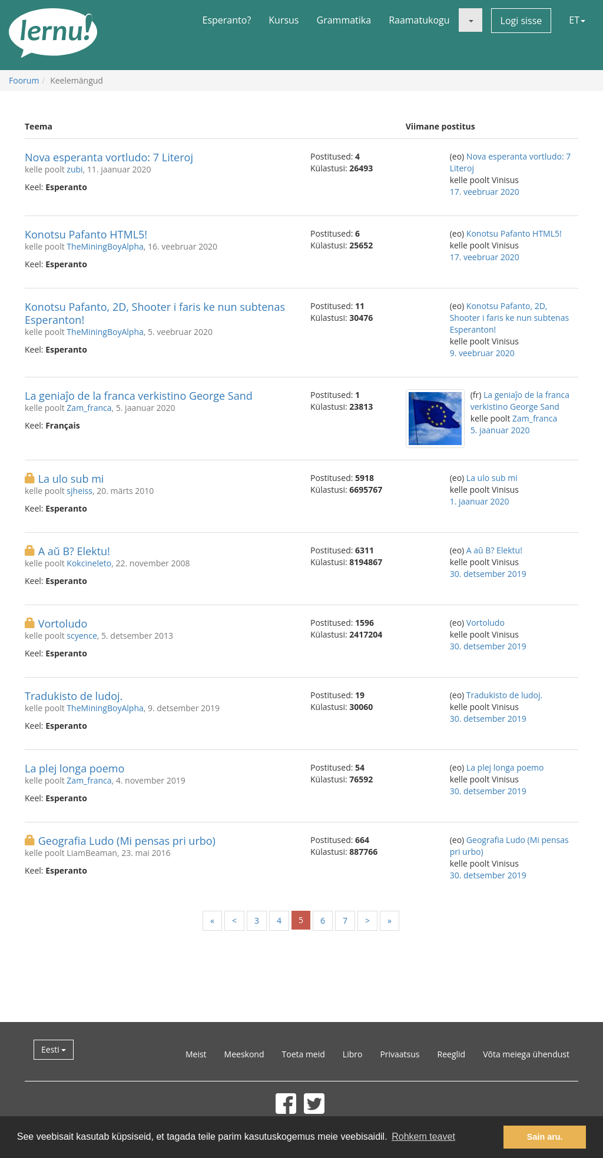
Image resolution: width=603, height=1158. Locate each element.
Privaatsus (399, 1054)
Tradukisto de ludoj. (73, 696)
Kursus (284, 20)
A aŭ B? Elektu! (74, 551)
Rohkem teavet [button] (423, 1137)
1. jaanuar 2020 (479, 501)
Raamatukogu (419, 20)
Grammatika (344, 20)
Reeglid (452, 1054)
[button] (470, 20)
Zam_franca (89, 407)
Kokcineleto (89, 563)
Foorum (24, 80)
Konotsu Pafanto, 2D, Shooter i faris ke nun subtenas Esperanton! (155, 313)
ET (577, 20)
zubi (74, 169)
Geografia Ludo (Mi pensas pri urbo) (127, 841)
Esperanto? (227, 20)
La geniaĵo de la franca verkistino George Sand (139, 396)
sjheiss (79, 490)
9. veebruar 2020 (482, 353)
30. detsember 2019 (488, 573)
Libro (353, 1054)
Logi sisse (521, 20)
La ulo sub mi (71, 479)
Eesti (53, 1049)
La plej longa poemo (74, 768)
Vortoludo (63, 623)
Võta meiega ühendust (526, 1054)
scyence (82, 635)
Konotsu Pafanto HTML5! (86, 234)
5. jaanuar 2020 (500, 430)
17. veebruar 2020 (484, 191)
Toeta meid (303, 1054)
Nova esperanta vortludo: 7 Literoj (109, 157)
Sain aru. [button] (545, 1137)
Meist (196, 1054)
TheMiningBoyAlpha (105, 246)
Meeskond (244, 1054)
